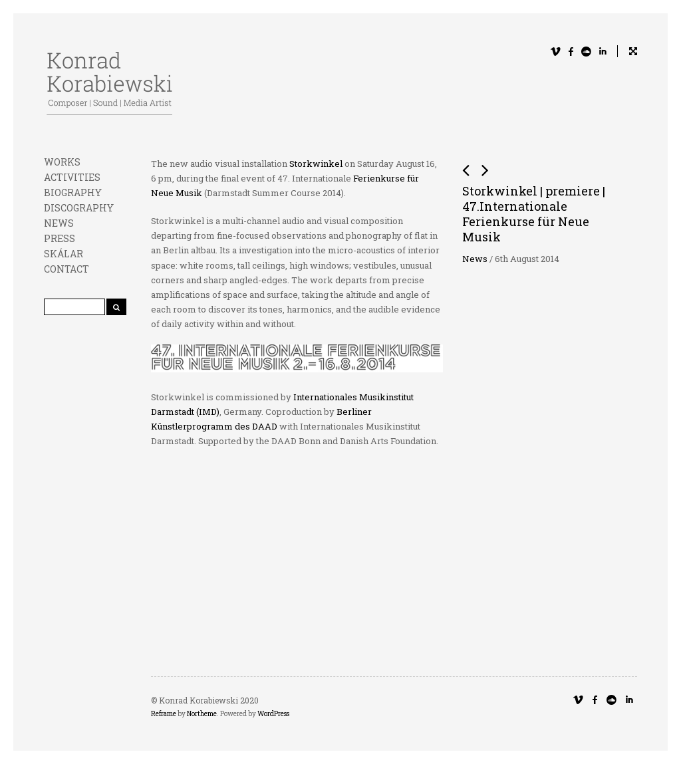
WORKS (62, 162)
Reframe (163, 713)
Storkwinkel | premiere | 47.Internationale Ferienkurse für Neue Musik (533, 214)
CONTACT (66, 269)
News (474, 259)
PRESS (59, 238)
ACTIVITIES (72, 177)
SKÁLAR (63, 253)
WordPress (273, 713)
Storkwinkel (315, 164)
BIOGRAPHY (73, 192)
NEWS (59, 223)
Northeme (202, 713)
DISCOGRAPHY (79, 207)
